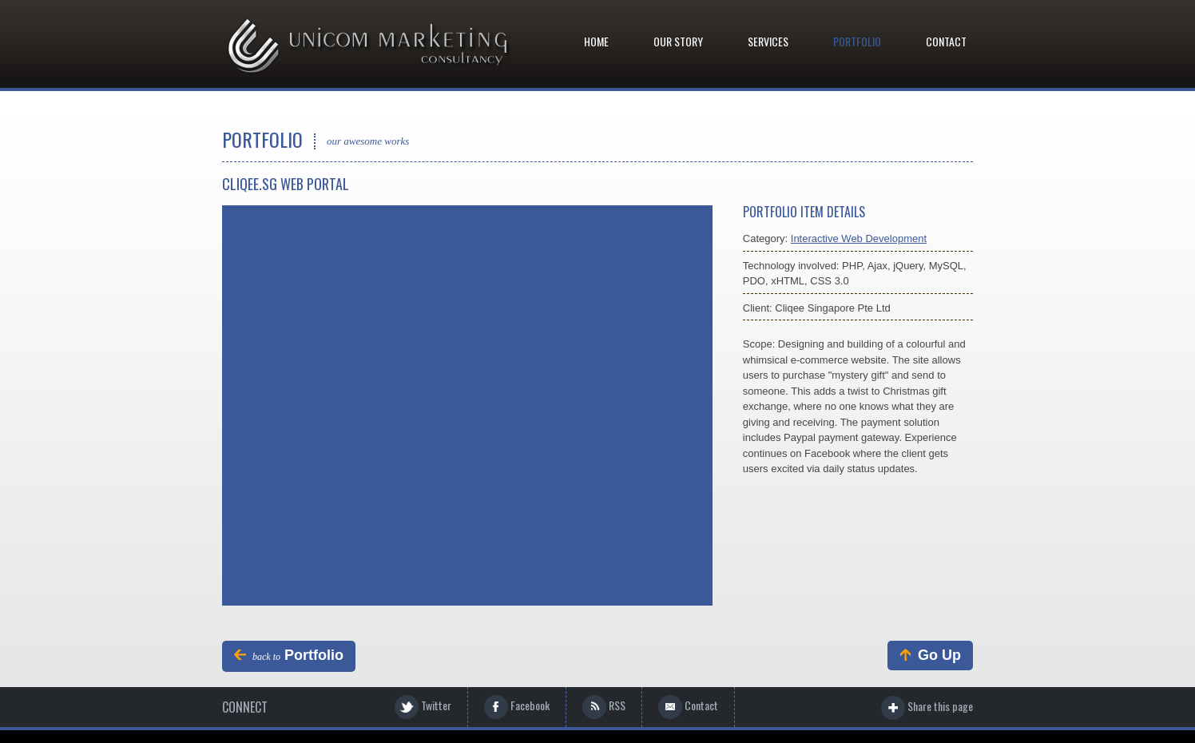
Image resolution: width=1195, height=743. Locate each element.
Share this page (927, 708)
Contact (946, 41)
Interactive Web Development (859, 238)
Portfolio (857, 41)
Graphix (368, 46)
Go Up (928, 655)
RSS (603, 707)
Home (596, 41)
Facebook (517, 707)
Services (768, 41)
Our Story (678, 41)
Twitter (423, 707)
